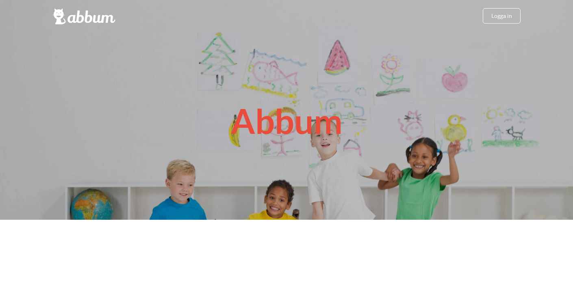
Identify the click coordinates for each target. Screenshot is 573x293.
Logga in (501, 16)
